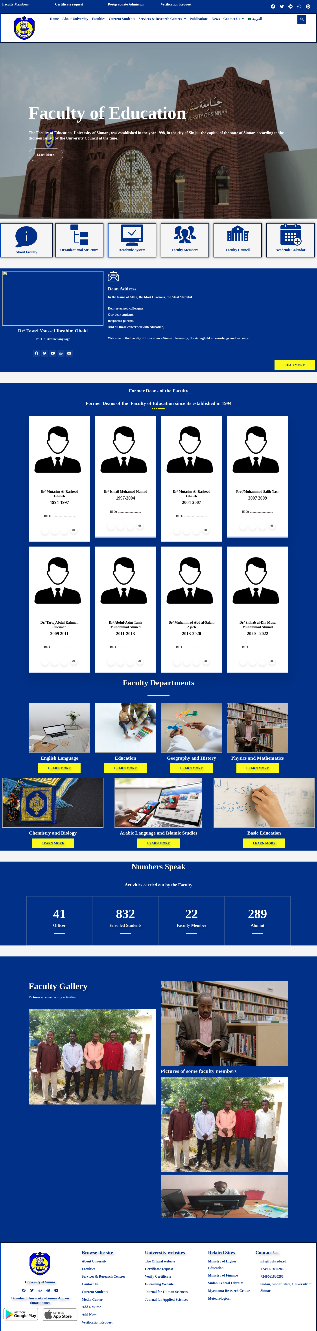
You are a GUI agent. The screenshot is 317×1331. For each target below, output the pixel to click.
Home (54, 19)
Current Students (122, 19)
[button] (162, 19)
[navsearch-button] (301, 19)
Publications (199, 19)
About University (75, 19)
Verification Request (176, 4)
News (216, 19)
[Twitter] (54, 531)
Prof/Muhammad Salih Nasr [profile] (257, 491)
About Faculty (26, 252)
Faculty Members (15, 4)
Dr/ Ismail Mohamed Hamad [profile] (125, 491)
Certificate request (69, 4)
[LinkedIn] (64, 531)
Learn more (49, 153)
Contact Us (233, 19)
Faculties (98, 19)
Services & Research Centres (162, 19)
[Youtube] (74, 530)
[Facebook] (45, 531)
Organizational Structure (79, 250)
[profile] (59, 478)
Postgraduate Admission (126, 4)
